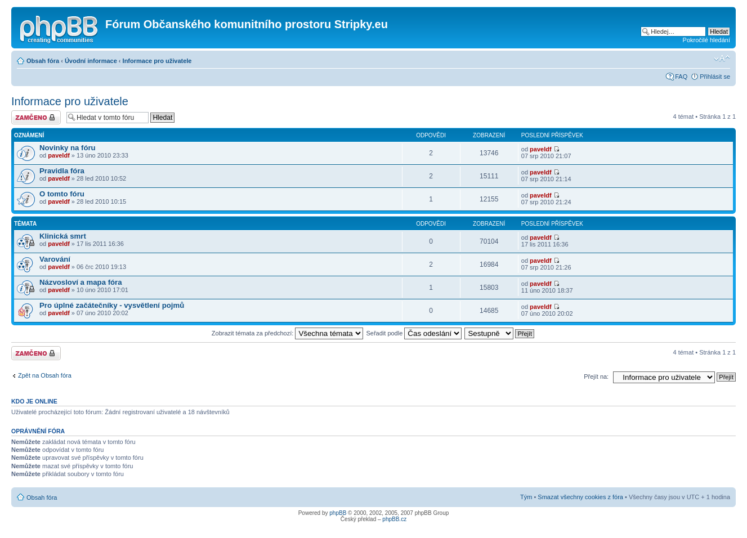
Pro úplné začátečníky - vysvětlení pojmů (111, 305)
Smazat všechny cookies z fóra (580, 497)
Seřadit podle (414, 333)
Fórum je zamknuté (36, 117)
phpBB (337, 513)
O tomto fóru (61, 194)
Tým (526, 497)
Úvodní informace (91, 60)
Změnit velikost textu (722, 58)
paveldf (59, 155)
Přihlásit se (715, 76)
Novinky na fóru (67, 148)
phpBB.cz (394, 519)
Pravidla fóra (61, 171)
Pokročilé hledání (706, 40)
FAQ (681, 76)
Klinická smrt (62, 236)
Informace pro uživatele (157, 60)
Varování (54, 259)
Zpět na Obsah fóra (44, 375)
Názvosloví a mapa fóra (80, 282)
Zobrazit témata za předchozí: (288, 333)
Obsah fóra (42, 60)
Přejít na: (596, 376)
